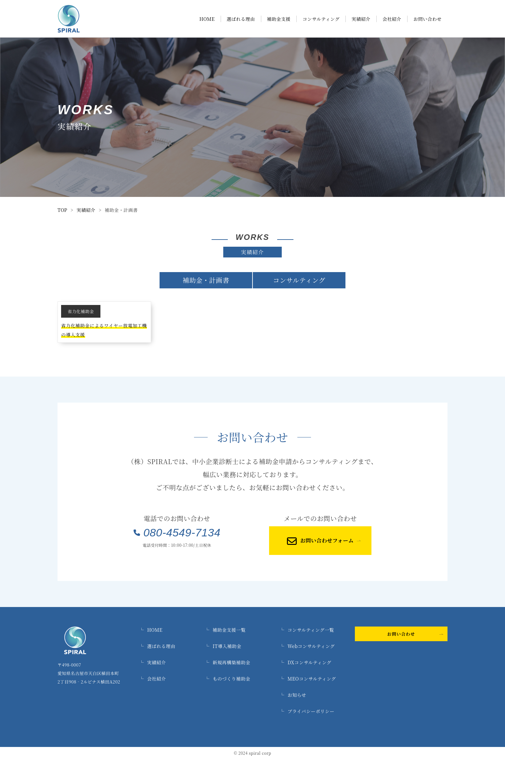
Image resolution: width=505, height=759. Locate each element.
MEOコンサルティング (307, 678)
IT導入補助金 (223, 646)
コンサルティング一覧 (306, 630)
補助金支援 (279, 19)
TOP (62, 210)
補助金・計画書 (206, 280)
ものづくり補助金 (228, 678)
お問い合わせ (427, 19)
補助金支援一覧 (225, 630)
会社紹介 (391, 19)
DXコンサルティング (305, 662)
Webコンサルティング (307, 646)
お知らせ (292, 695)
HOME (207, 19)
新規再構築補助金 (228, 662)
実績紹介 (361, 19)
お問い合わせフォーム (320, 540)
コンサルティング (321, 19)
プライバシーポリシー (306, 711)
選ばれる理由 (241, 19)
